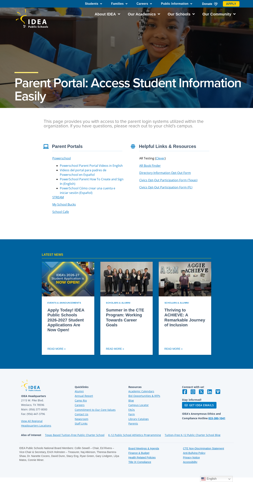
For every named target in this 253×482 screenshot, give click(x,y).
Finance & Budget (138, 452)
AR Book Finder (150, 166)
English (208, 479)
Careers (144, 3)
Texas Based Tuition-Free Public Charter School (74, 435)
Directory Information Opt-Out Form (165, 173)
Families (119, 3)
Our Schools (181, 14)
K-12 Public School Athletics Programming (134, 435)
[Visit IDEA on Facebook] (184, 391)
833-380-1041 (216, 418)
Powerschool (61, 158)
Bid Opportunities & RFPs (144, 396)
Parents (133, 423)
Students (93, 3)
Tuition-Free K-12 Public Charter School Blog (192, 435)
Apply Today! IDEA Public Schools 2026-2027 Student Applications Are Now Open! (65, 320)
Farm (131, 414)
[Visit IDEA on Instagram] (193, 391)
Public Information (176, 3)
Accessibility (190, 462)
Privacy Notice (191, 457)
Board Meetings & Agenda (143, 448)
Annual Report (84, 396)
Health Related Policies (142, 457)
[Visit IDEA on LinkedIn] (209, 391)
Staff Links (81, 423)
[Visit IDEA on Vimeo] (217, 391)
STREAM (58, 197)
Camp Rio (81, 400)
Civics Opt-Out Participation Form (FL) (165, 187)
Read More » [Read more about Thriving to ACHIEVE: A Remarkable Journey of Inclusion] (173, 348)
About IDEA (107, 14)
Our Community (219, 14)
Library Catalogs (138, 419)
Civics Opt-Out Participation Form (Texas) (168, 180)
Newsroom (81, 419)
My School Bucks (64, 204)
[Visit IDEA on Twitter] (201, 391)
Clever (160, 158)
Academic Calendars (141, 391)
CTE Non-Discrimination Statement (203, 448)
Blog (131, 400)
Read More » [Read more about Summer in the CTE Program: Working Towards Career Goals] (115, 348)
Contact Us (81, 414)
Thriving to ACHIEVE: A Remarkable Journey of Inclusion (184, 317)
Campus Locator (138, 405)
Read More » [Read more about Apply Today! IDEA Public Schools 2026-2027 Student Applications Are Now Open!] (56, 348)
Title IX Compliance (139, 462)
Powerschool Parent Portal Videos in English (91, 166)
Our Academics (144, 14)
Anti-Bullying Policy (194, 452)
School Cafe (60, 212)
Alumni (79, 391)
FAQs (131, 410)
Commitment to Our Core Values (95, 410)
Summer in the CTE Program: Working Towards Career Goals (125, 317)
